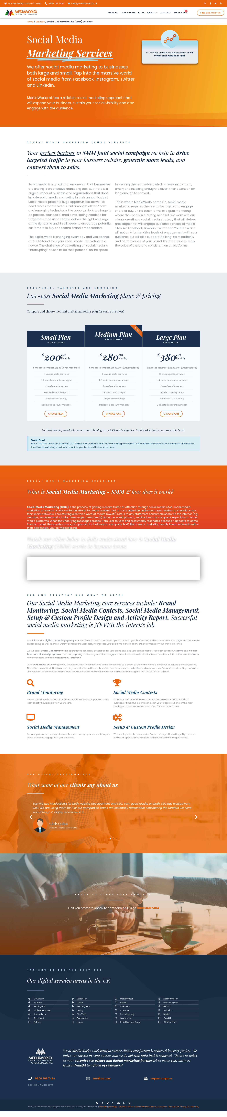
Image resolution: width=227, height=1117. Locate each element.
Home (30, 21)
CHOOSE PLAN (55, 413)
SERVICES (113, 12)
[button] (110, 838)
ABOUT (152, 12)
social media (157, 507)
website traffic (111, 507)
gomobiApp (113, 1109)
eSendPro (102, 1109)
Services (40, 21)
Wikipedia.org (68, 528)
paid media (41, 528)
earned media (181, 524)
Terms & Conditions (162, 1109)
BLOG (141, 12)
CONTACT (165, 12)
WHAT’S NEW (180, 12)
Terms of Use (178, 1109)
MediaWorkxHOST (127, 1109)
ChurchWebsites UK (144, 1109)
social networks (43, 514)
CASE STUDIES (127, 12)
